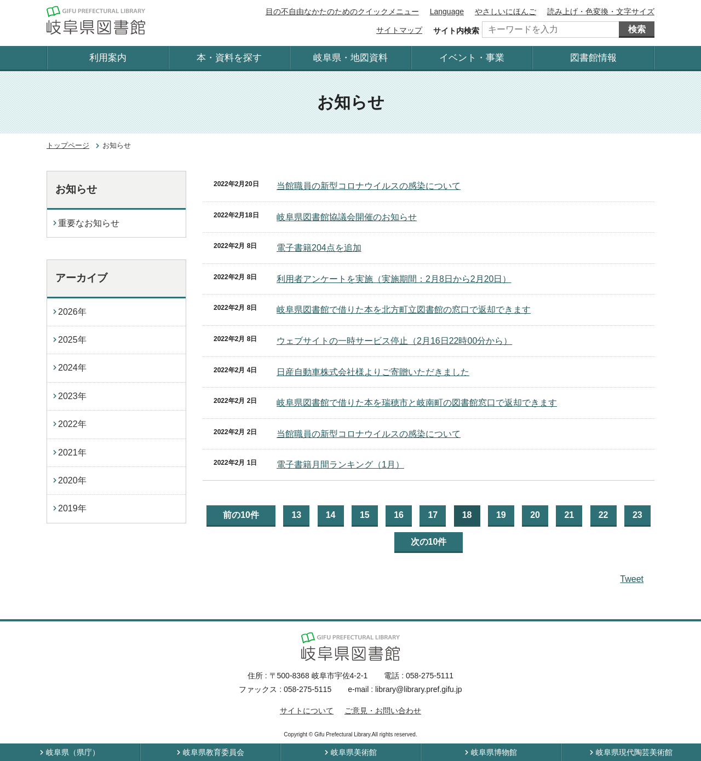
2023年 (72, 396)
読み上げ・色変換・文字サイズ (600, 11)
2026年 (72, 311)
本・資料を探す (229, 58)
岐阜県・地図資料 (350, 58)
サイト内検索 (456, 30)
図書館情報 (593, 58)
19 (501, 515)
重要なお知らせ (88, 223)
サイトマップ (399, 30)
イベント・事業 (471, 58)
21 (569, 515)
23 (637, 515)
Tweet (631, 579)
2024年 (72, 367)
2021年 (72, 452)
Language (447, 11)
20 (535, 515)
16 (399, 515)
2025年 (72, 339)
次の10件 (429, 541)
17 (433, 515)
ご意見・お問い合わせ (382, 710)
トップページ (68, 145)
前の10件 (241, 515)
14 (331, 515)
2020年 (72, 480)
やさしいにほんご (505, 11)
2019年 (72, 508)
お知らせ (76, 189)
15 (365, 515)
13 (296, 515)
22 (603, 515)
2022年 (72, 424)
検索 (637, 29)
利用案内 (108, 58)
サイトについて (307, 710)
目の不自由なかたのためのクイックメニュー (342, 11)
